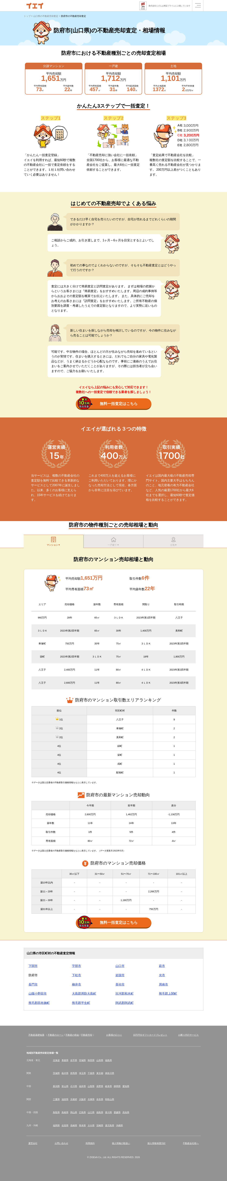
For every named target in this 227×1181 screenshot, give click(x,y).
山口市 (120, 967)
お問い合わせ (61, 1145)
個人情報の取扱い (121, 1145)
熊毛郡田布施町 (39, 1004)
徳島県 (99, 1114)
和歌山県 (109, 1101)
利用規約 (90, 1145)
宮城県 (82, 1062)
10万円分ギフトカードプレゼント (150, 1037)
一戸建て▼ (113, 542)
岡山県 (73, 1114)
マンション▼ (54, 542)
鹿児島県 (109, 1127)
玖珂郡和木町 (124, 995)
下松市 (76, 977)
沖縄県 (119, 1127)
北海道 (56, 1062)
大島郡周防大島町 (84, 995)
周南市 (163, 986)
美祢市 (120, 986)
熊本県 (82, 1127)
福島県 (108, 1062)
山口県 (91, 1114)
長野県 (99, 1088)
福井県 (82, 1088)
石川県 (73, 1088)
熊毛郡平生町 (81, 1004)
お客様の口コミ (114, 1037)
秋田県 (91, 1062)
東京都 (99, 1075)
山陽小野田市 (38, 995)
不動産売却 (86, 1037)
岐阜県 (108, 1088)
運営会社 (32, 1145)
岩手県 (73, 1062)
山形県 (99, 1062)
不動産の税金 (72, 1037)
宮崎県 (99, 1127)
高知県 (125, 1114)
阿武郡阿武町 (124, 1004)
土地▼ (173, 542)
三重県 (56, 1101)
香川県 (108, 1114)
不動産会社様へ (191, 1145)
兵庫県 (91, 1101)
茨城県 (56, 1075)
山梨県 (91, 1088)
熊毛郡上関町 (168, 995)
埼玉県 (82, 1075)
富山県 (65, 1088)
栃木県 (65, 1075)
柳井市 (76, 986)
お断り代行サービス (188, 1037)
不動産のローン (56, 1037)
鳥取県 (56, 1114)
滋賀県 (65, 1101)
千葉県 (91, 1075)
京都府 (73, 1101)
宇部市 (76, 967)
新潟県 (56, 1088)
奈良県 (99, 1101)
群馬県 (73, 1075)
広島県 (82, 1114)
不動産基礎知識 (36, 1037)
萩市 (162, 967)
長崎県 (73, 1127)
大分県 (91, 1127)
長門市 (33, 986)
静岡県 (117, 1088)
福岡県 (56, 1127)
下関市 (33, 967)
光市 (162, 977)
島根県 (65, 1114)
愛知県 (125, 1088)
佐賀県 (65, 1127)
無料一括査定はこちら (108, 404)
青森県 (65, 1062)
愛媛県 (117, 1114)
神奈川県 (109, 1075)
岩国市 (120, 977)
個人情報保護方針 (156, 1145)
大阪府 (82, 1101)
